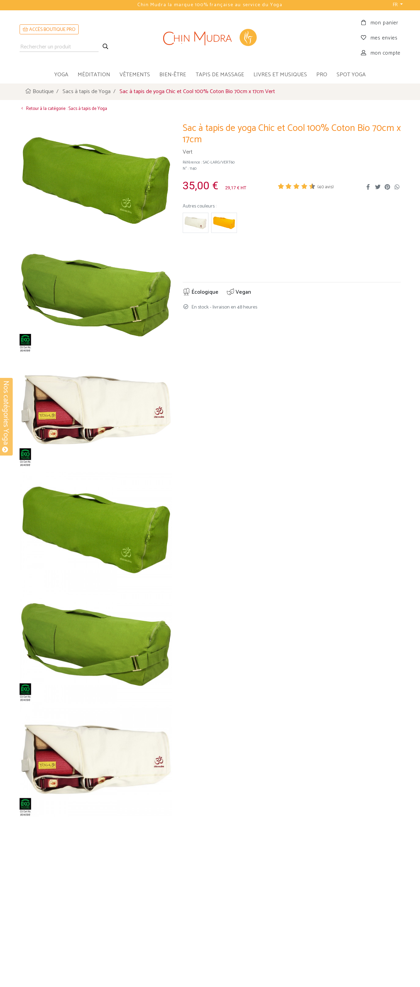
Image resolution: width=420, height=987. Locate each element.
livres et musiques (280, 74)
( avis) (325, 187)
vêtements (135, 74)
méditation (94, 74)
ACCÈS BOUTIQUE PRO (49, 30)
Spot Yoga (351, 74)
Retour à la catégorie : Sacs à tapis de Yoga (63, 108)
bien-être (172, 74)
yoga (61, 74)
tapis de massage (220, 74)
